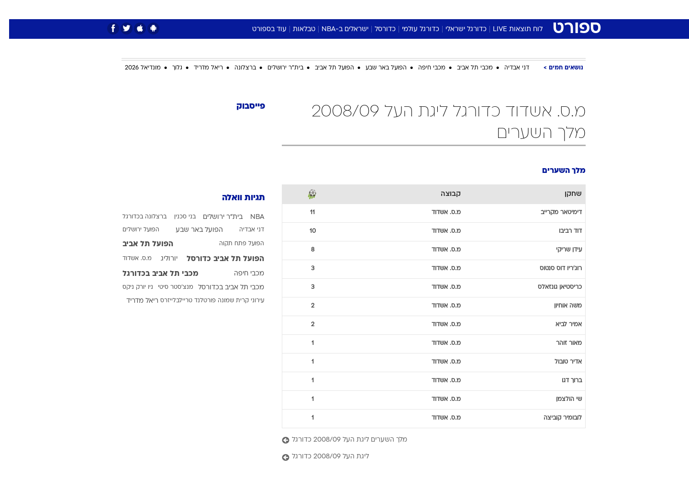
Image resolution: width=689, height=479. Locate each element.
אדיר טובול (559, 362)
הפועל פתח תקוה (232, 244)
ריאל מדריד (199, 68)
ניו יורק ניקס (128, 287)
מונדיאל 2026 (134, 68)
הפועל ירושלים (131, 230)
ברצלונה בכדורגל (135, 217)
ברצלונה (236, 68)
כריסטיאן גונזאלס (551, 287)
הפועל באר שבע (377, 68)
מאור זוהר (560, 343)
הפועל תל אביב (325, 68)
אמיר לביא (559, 325)
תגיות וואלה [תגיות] (234, 198)
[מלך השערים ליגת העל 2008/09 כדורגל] (425, 440)
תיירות (306, 9)
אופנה (235, 9)
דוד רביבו (561, 231)
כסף (393, 9)
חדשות (514, 9)
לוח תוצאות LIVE (508, 29)
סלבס (420, 9)
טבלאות (295, 29)
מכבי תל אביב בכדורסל (222, 288)
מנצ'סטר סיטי (166, 287)
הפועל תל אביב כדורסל (216, 259)
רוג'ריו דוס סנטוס (552, 269)
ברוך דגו (563, 381)
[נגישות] (13, 10)
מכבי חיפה (422, 68)
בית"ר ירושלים (276, 68)
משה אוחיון (559, 306)
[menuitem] (508, 9)
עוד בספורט (260, 29)
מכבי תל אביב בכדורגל (151, 274)
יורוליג (160, 259)
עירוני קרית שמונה (232, 301)
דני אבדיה (507, 68)
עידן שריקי (560, 250)
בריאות (339, 9)
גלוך (168, 68)
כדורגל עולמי (411, 29)
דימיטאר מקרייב (552, 213)
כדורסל (376, 29)
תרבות (450, 9)
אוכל (368, 9)
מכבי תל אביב (466, 68)
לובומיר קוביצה (553, 418)
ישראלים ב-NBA (335, 29)
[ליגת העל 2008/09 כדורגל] (425, 457)
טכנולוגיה (270, 9)
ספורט (481, 9)
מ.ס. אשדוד (128, 259)
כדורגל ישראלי (457, 29)
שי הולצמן (560, 399)
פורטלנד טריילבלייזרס (179, 301)
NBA (248, 217)
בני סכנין (176, 217)
